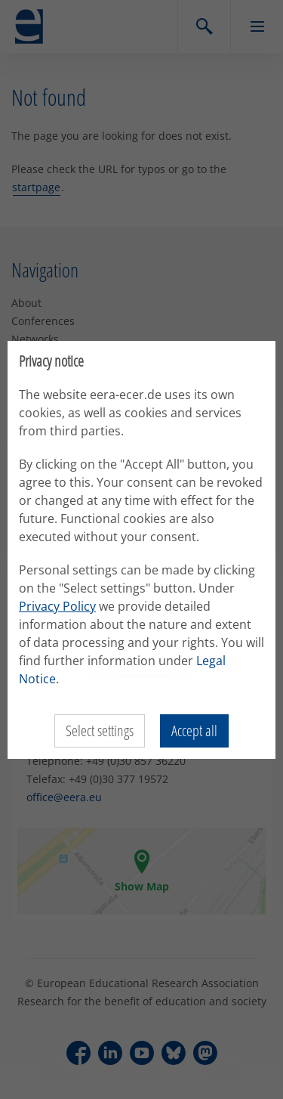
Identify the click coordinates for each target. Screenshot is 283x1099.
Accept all (194, 730)
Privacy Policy (57, 606)
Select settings (100, 730)
